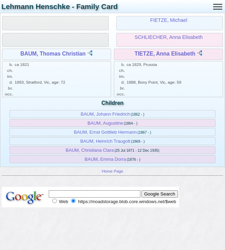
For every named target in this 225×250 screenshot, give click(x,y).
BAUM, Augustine (105, 123)
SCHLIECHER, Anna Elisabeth (168, 37)
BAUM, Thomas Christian (53, 54)
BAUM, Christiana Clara (90, 150)
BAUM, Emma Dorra (105, 159)
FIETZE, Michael (168, 20)
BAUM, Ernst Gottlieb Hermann (105, 132)
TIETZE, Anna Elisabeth (164, 54)
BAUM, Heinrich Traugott (105, 141)
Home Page (112, 171)
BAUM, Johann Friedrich (105, 114)
